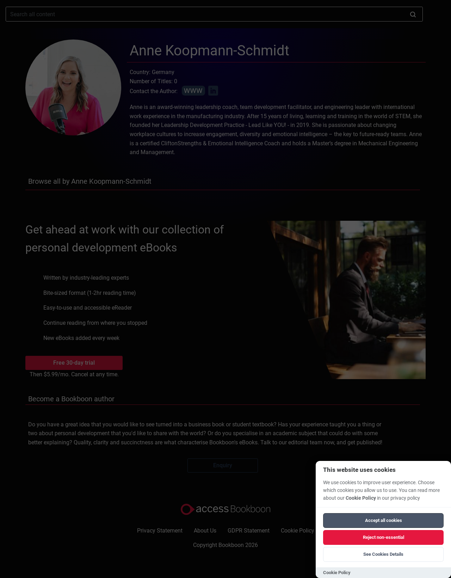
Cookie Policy (361, 498)
